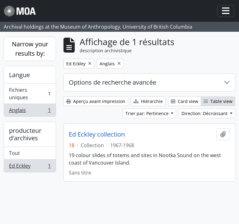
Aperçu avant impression (95, 101)
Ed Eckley (30, 167)
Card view (184, 101)
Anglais (30, 111)
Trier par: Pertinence (147, 113)
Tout (14, 153)
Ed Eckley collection (97, 134)
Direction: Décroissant (205, 113)
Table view (218, 101)
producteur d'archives (25, 134)
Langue (19, 75)
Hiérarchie (148, 101)
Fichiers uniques (30, 93)
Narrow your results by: (30, 49)
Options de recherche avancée (112, 82)
